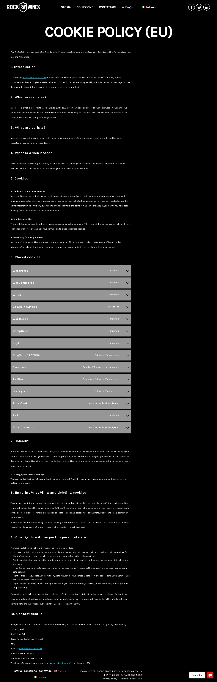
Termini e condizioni (132, 678)
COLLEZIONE (30, 671)
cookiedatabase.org (61, 663)
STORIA (18, 671)
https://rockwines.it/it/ (34, 77)
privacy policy (109, 678)
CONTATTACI (45, 671)
